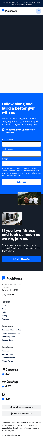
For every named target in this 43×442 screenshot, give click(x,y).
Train (4, 312)
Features (5, 319)
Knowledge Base (8, 337)
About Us (5, 351)
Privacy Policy (7, 361)
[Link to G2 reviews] (21, 396)
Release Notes (7, 340)
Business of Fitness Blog (11, 330)
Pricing (4, 316)
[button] (38, 11)
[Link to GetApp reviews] (21, 384)
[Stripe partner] (21, 407)
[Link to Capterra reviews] (21, 372)
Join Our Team (7, 354)
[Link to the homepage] (9, 11)
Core (4, 305)
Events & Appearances (11, 333)
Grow (4, 309)
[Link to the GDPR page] (21, 413)
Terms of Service (8, 358)
